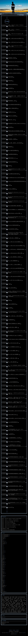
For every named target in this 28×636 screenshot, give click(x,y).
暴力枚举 (5, 598)
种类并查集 (13, 603)
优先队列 (12, 608)
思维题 (3, 569)
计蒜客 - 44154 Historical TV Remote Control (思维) (11, 524)
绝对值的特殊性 (6, 597)
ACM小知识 (3, 537)
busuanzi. (24, 632)
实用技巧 (3, 564)
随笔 (2, 590)
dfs (2, 544)
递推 (2, 589)
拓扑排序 (3, 573)
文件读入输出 (7, 599)
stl (2, 549)
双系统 (23, 605)
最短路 (3, 576)
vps (2, 553)
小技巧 (10, 600)
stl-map (8, 606)
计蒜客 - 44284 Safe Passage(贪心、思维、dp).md (10, 521)
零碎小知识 (3, 591)
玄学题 (3, 581)
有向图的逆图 (18, 603)
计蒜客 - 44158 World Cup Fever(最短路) (9, 523)
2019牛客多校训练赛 (5, 536)
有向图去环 (7, 604)
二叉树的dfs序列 (17, 604)
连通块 (15, 598)
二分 (2, 554)
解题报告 (3, 586)
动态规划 (3, 558)
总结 (2, 570)
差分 (22, 606)
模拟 (2, 579)
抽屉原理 (7, 600)
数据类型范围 (4, 607)
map (5, 606)
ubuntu (3, 552)
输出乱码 (3, 600)
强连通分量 (23, 609)
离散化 (16, 606)
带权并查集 (12, 609)
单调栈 (3, 559)
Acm (12, 598)
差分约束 (11, 605)
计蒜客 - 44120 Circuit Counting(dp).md (9, 527)
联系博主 (17, 630)
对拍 (20, 607)
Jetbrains (18, 602)
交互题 (21, 599)
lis (2, 548)
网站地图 (10, 630)
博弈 (6, 605)
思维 (2, 568)
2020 (2, 617)
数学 (2, 574)
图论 (2, 560)
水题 (8, 601)
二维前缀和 (12, 606)
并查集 (18, 598)
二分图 (3, 555)
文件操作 (13, 607)
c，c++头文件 (9, 607)
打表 (13, 601)
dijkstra (3, 602)
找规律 (3, 571)
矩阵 (2, 584)
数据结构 (3, 575)
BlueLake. (16, 632)
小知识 (20, 608)
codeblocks (8, 608)
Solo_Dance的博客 (14, 6)
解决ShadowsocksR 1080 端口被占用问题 (8, 529)
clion (24, 599)
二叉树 (3, 557)
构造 (19, 600)
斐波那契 (3, 604)
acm (2, 597)
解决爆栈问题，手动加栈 (5, 528)
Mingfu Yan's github (5, 622)
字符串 (3, 563)
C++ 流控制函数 (15, 600)
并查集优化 (12, 604)
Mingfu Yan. (8, 632)
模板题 (3, 580)
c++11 (3, 606)
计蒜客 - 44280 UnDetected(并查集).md (8, 522)
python (23, 607)
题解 (9, 609)
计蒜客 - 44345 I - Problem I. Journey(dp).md (10, 519)
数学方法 (23, 608)
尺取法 (3, 565)
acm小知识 (3, 543)
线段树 (19, 606)
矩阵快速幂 (3, 585)
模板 (24, 603)
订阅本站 (14, 630)
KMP (9, 602)
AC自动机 (3, 538)
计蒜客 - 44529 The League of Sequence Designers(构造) (11, 518)
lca (2, 547)
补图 (7, 602)
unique (17, 599)
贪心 (2, 587)
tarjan (19, 609)
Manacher (3, 541)
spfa (16, 609)
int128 (17, 607)
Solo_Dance (4, 542)
